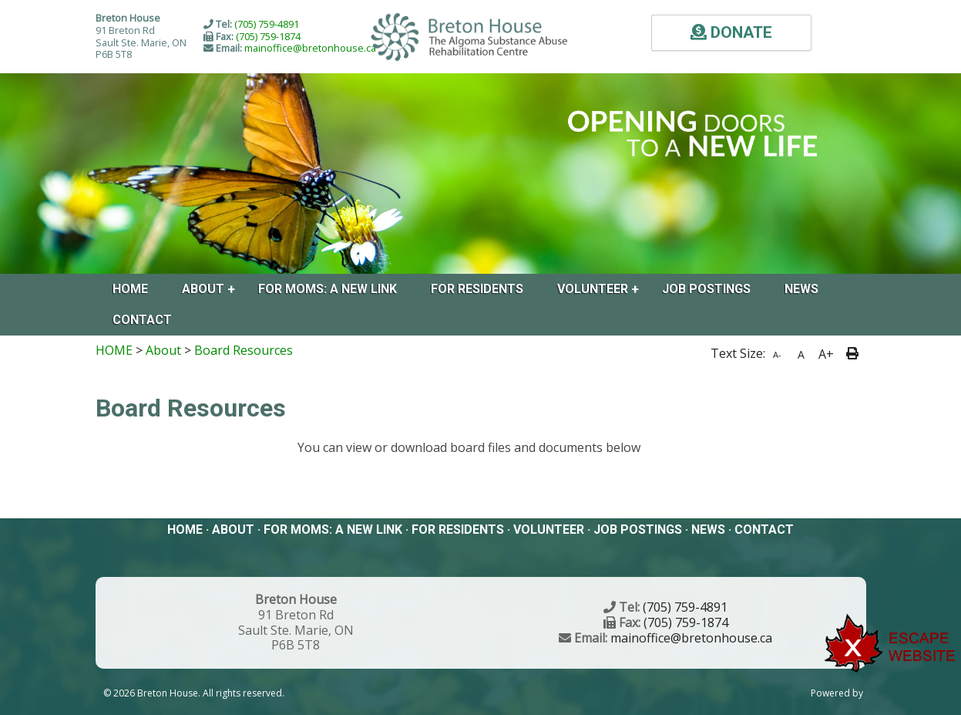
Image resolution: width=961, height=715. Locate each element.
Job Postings (706, 289)
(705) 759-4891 (266, 24)
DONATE (731, 32)
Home (130, 289)
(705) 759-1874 (268, 36)
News (801, 289)
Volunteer (592, 289)
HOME (114, 350)
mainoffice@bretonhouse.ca (310, 48)
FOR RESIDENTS (477, 289)
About (203, 289)
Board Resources (243, 350)
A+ (826, 354)
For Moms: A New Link (327, 289)
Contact (142, 319)
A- (777, 354)
